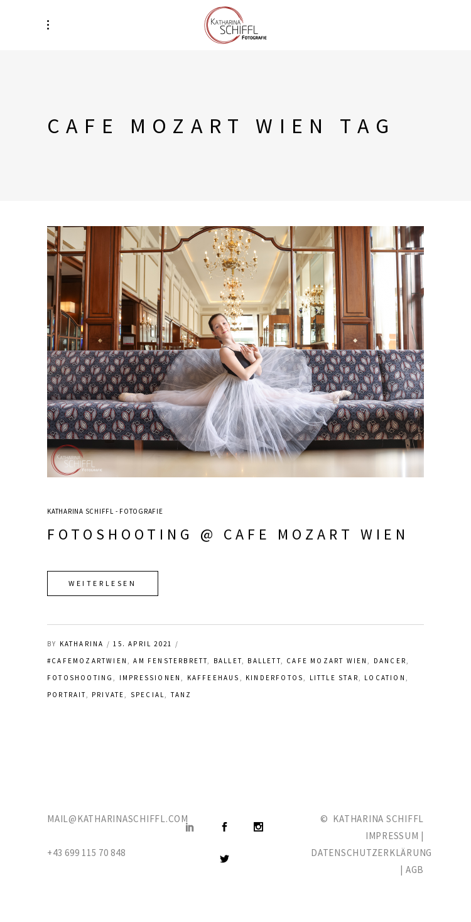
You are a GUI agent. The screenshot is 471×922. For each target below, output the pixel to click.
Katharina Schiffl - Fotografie (105, 511)
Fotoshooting (80, 677)
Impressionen (150, 677)
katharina (82, 643)
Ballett (263, 660)
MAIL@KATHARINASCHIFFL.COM (117, 819)
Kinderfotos (274, 677)
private (108, 694)
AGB (415, 870)
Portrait (66, 694)
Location (385, 677)
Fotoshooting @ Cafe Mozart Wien (228, 534)
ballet (228, 660)
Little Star (334, 677)
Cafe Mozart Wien (326, 660)
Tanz (181, 694)
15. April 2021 (142, 643)
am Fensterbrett (170, 660)
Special (148, 694)
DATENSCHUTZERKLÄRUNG (371, 853)
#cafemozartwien (87, 660)
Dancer (390, 660)
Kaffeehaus (213, 677)
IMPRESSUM (392, 836)
